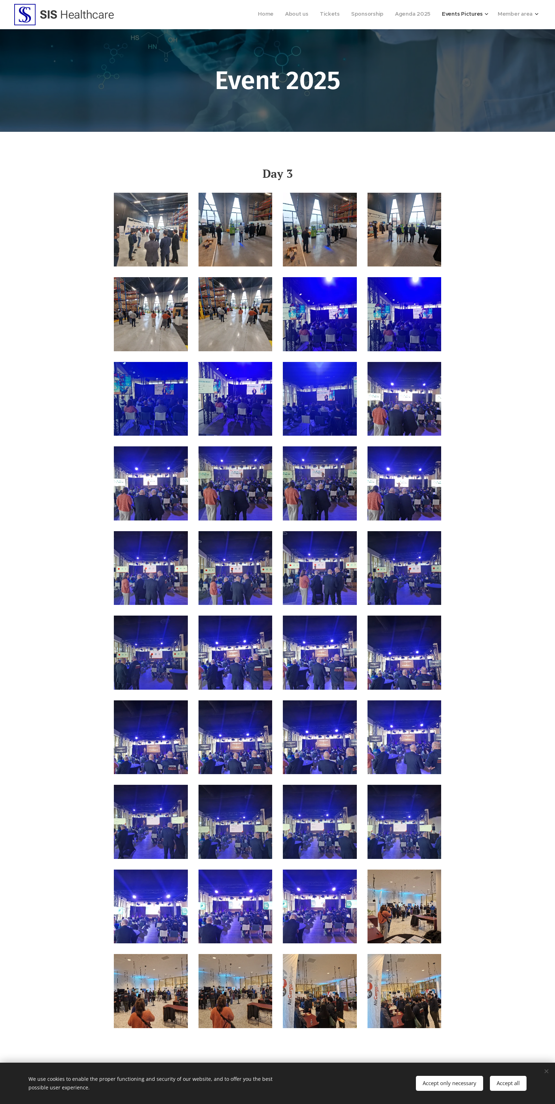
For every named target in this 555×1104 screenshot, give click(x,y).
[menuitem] (462, 15)
